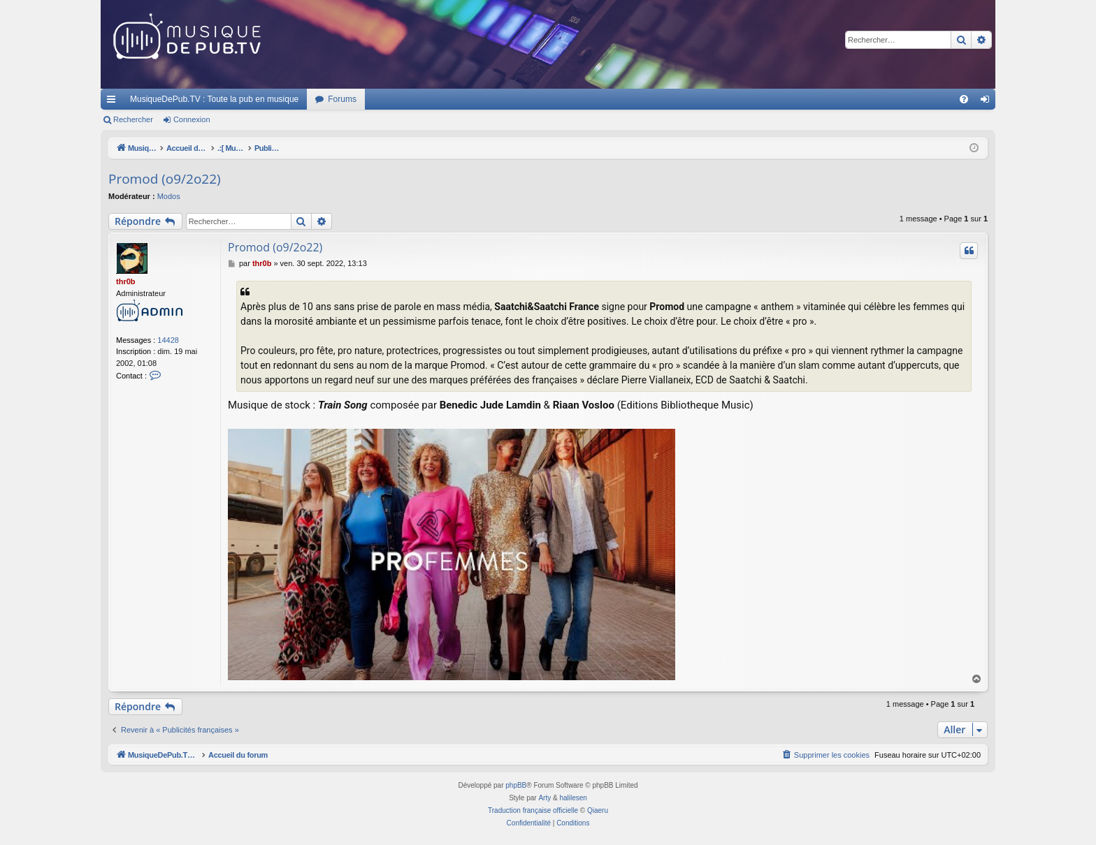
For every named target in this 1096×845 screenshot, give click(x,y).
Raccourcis (114, 102)
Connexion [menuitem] (988, 102)
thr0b (126, 281)
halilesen (572, 798)
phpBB (515, 785)
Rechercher (133, 119)
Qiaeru (597, 810)
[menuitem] (963, 99)
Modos (168, 196)
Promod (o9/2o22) (164, 179)
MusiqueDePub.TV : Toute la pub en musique (214, 99)
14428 (168, 340)
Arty (544, 798)
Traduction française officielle (533, 810)
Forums (342, 99)
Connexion (191, 119)
